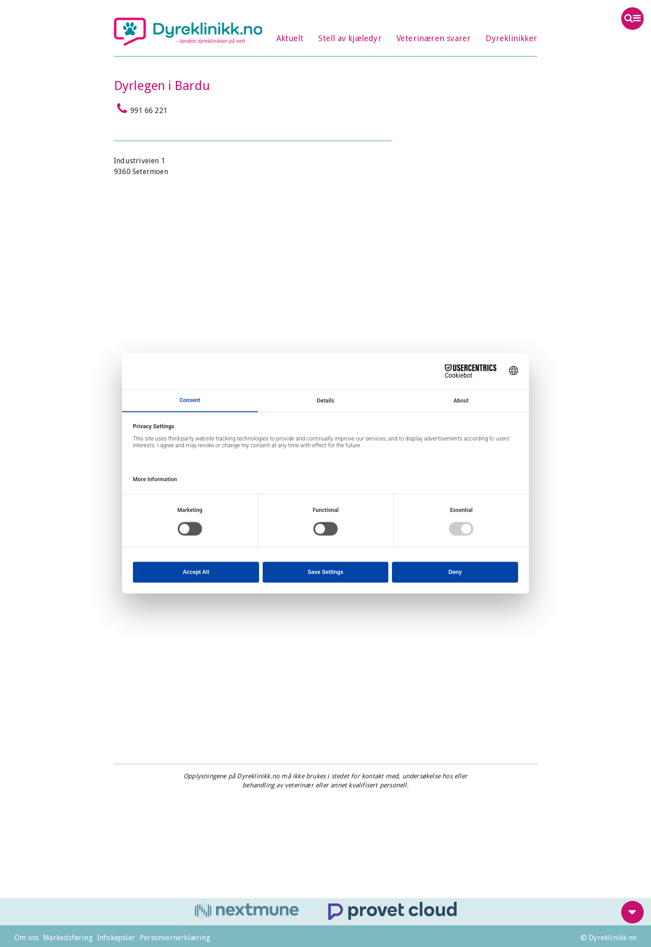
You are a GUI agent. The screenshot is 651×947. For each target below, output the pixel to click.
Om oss (26, 937)
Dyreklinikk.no (188, 31)
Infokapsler (116, 937)
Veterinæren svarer (433, 38)
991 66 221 (140, 108)
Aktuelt (289, 38)
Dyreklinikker (511, 38)
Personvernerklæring (175, 937)
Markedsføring (68, 937)
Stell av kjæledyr (349, 38)
